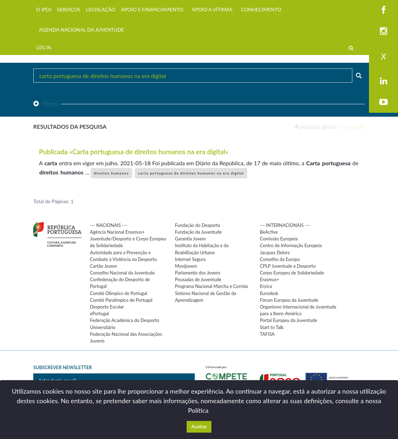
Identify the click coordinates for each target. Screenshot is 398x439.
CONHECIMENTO (261, 9)
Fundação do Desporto (197, 225)
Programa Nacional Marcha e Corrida (211, 286)
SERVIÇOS (68, 9)
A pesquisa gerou (330, 126)
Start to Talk (272, 327)
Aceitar (199, 426)
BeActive (269, 232)
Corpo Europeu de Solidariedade (292, 273)
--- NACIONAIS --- (108, 225)
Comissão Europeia (279, 238)
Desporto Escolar (107, 307)
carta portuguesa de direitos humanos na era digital (191, 173)
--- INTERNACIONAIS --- (285, 225)
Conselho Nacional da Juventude (122, 273)
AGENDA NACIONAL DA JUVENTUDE (81, 30)
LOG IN (43, 47)
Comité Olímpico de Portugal (118, 293)
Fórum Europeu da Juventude (289, 300)
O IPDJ (43, 9)
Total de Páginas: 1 (53, 201)
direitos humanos (111, 173)
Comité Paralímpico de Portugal (121, 300)
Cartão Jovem (103, 266)
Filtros (45, 103)
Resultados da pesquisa (70, 126)
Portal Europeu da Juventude (288, 320)
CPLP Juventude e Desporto (287, 266)
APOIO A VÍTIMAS (212, 9)
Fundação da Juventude (198, 232)
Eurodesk (269, 293)
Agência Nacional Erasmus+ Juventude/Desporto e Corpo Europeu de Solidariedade (128, 238)
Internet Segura (190, 259)
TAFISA (267, 334)
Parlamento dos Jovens (197, 273)
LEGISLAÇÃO (100, 9)
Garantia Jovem (190, 238)
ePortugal (99, 313)
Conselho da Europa (280, 259)
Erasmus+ (269, 279)
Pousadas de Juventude (198, 279)
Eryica (266, 286)
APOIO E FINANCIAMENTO (152, 9)
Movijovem (186, 266)
